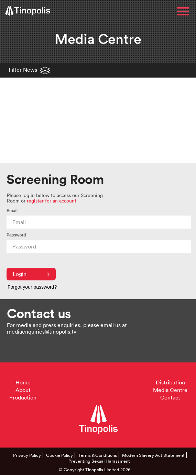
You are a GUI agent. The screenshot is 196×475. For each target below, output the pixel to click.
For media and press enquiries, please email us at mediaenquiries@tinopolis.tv (67, 328)
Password (16, 235)
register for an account (51, 200)
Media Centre (170, 390)
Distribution (170, 382)
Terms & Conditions (97, 455)
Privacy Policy (27, 455)
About (23, 390)
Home (23, 382)
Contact (170, 397)
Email (12, 210)
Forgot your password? (32, 287)
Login (31, 273)
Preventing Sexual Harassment (99, 461)
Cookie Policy (59, 455)
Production (22, 397)
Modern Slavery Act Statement (153, 455)
